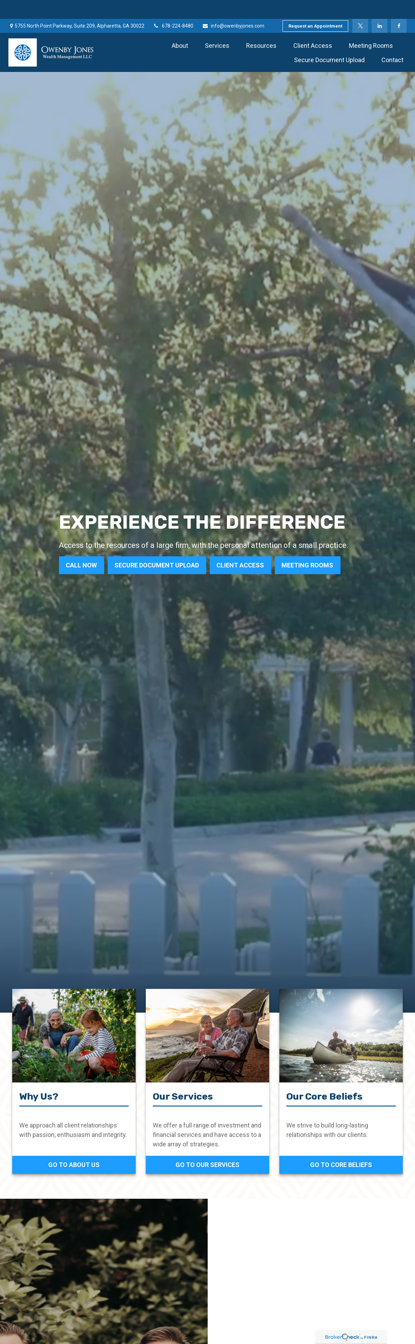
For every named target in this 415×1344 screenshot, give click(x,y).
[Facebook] (399, 7)
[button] (180, 26)
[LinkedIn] (379, 7)
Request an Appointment (315, 7)
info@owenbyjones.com (233, 7)
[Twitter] (360, 7)
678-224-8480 (173, 7)
